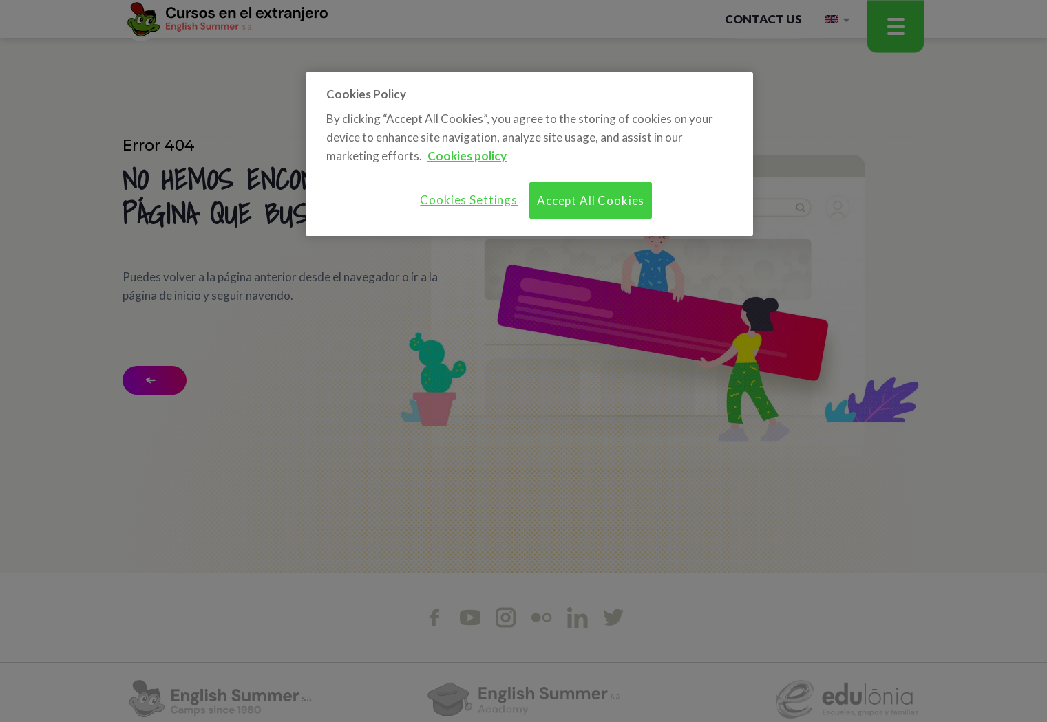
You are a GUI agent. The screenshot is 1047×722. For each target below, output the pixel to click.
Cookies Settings (469, 200)
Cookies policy (467, 156)
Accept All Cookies (590, 200)
